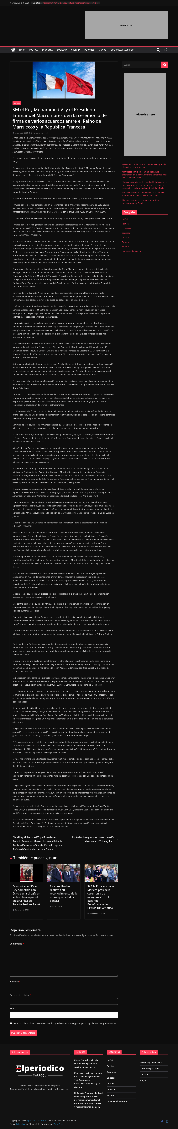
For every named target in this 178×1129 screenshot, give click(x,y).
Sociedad (62, 49)
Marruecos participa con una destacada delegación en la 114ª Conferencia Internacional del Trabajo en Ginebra (144, 174)
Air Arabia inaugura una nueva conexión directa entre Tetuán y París (95, 839)
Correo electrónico (20, 995)
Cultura (75, 49)
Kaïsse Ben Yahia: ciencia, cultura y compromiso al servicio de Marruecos (86, 1063)
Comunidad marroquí (122, 49)
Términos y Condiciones (151, 1062)
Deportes (89, 49)
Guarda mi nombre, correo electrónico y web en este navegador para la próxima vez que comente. (65, 1023)
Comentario (17, 943)
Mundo (102, 49)
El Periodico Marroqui (39, 133)
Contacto (144, 1074)
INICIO (22, 49)
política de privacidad (150, 1068)
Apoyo (143, 1080)
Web (12, 1008)
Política (33, 49)
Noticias (17, 103)
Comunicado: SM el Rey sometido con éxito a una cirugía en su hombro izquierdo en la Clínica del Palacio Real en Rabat (26, 895)
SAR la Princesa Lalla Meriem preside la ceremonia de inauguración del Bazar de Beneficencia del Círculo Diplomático (100, 897)
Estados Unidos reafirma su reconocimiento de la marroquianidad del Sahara (63, 893)
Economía (47, 49)
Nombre (15, 981)
